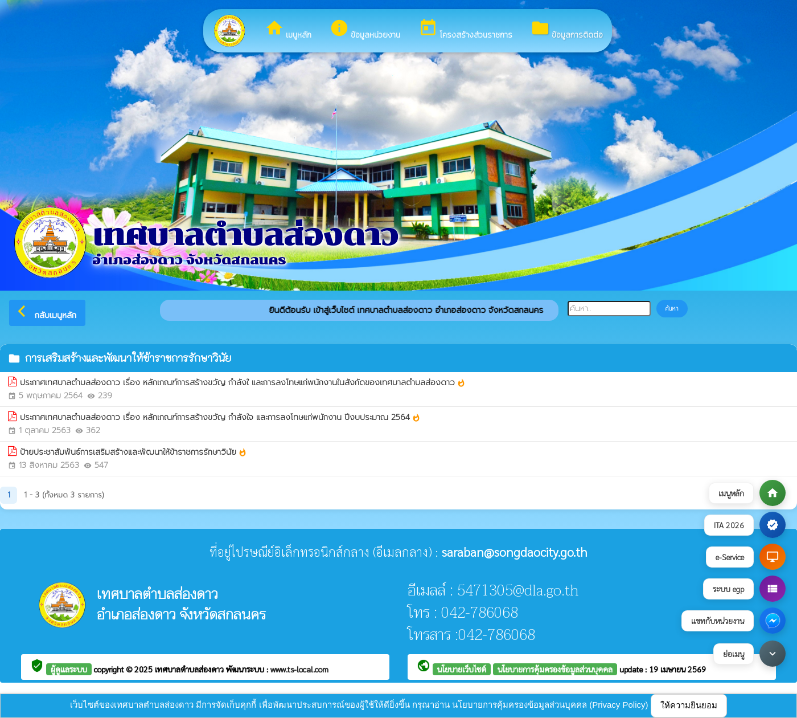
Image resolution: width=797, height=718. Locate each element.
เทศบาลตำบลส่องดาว (190, 669)
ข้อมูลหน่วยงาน (365, 29)
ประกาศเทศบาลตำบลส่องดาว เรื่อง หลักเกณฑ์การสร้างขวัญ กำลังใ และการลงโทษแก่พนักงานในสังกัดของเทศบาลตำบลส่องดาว (243, 383)
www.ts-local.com (299, 669)
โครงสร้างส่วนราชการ (465, 29)
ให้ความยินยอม (688, 705)
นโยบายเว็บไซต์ (461, 669)
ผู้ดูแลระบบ (69, 669)
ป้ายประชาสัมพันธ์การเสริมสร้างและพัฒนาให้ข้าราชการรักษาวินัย (133, 452)
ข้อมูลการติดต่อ (567, 29)
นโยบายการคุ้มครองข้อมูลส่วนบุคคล (555, 669)
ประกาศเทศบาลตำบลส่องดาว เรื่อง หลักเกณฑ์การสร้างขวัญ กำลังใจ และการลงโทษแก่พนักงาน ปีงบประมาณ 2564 (220, 417)
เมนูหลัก (288, 29)
